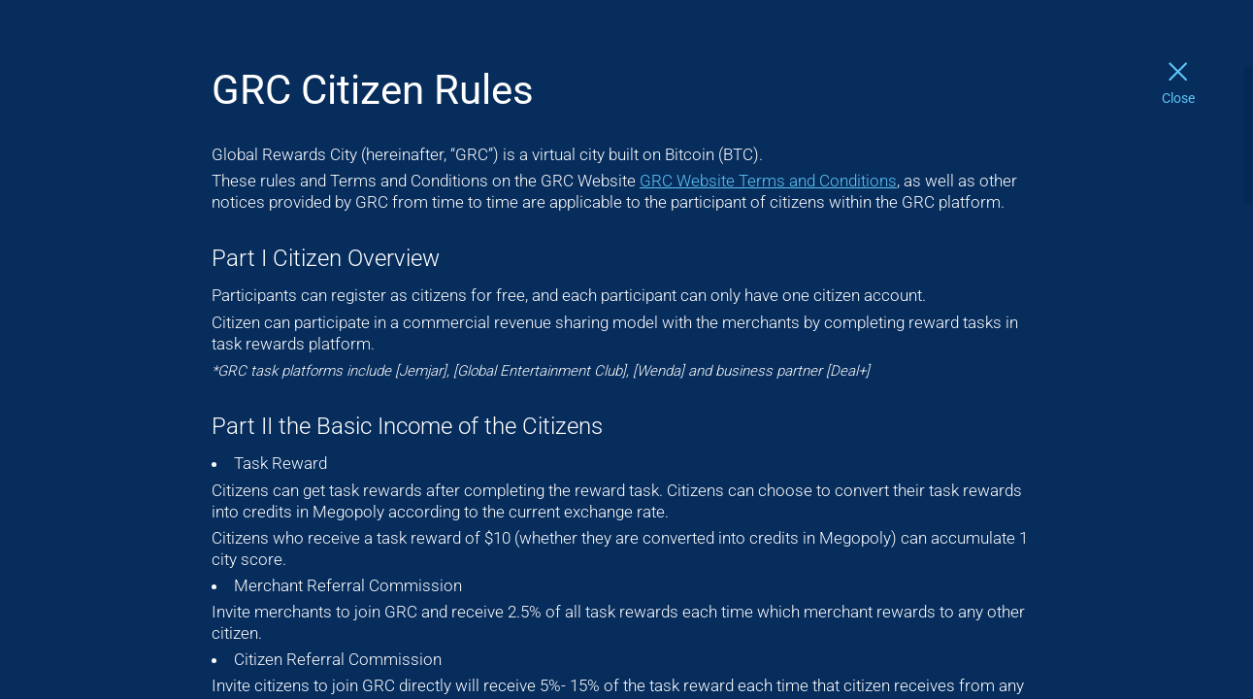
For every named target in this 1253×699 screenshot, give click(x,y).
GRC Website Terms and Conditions (768, 180)
